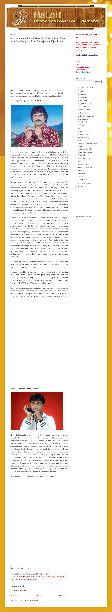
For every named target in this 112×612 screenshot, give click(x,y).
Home (39, 596)
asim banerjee (21, 577)
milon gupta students (22, 579)
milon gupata (52, 577)
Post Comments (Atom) (29, 600)
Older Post (63, 596)
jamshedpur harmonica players (37, 577)
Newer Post (15, 596)
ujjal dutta (33, 579)
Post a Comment (20, 591)
